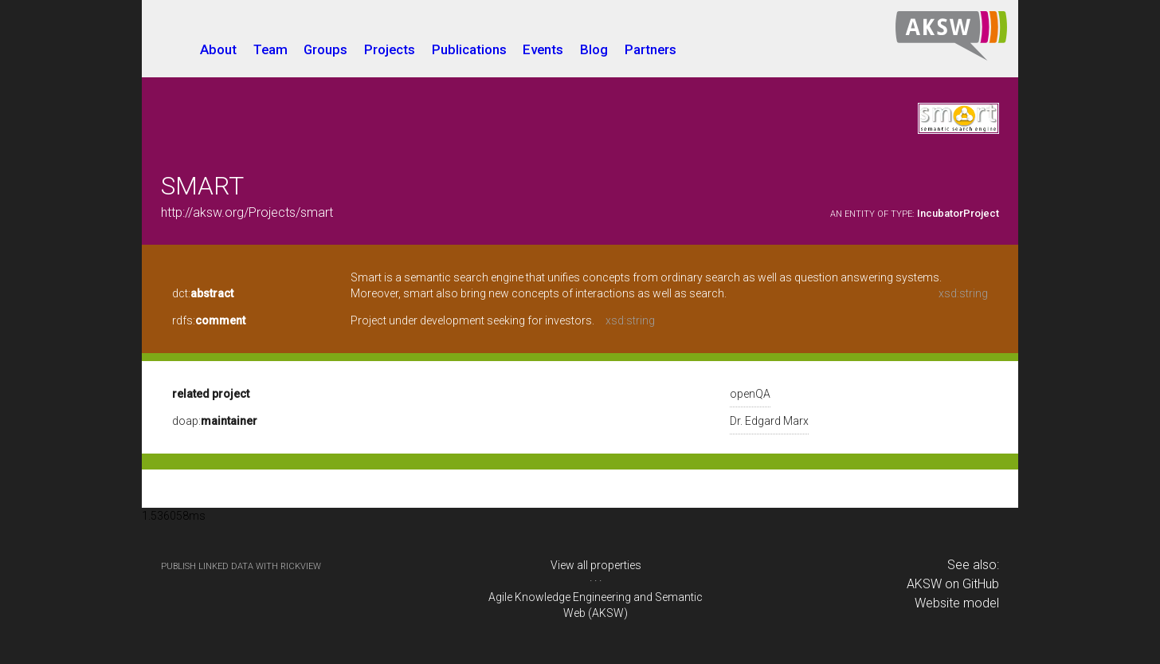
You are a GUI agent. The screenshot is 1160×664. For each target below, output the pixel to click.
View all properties (596, 565)
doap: (214, 421)
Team (270, 49)
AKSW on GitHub (953, 583)
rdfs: (208, 320)
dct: (202, 293)
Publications (469, 49)
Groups (325, 49)
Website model (957, 603)
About (218, 49)
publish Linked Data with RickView (241, 566)
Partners (650, 49)
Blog (594, 49)
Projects (389, 49)
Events (543, 49)
